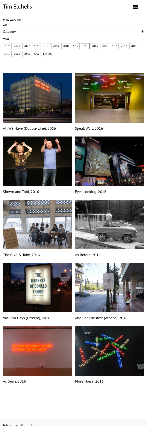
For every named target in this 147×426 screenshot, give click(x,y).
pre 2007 (48, 54)
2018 (66, 46)
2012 (124, 46)
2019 (56, 46)
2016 (85, 46)
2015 (95, 46)
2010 (7, 54)
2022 (27, 46)
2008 (27, 54)
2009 (17, 54)
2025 (7, 46)
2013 (114, 46)
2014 (105, 46)
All (5, 25)
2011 (134, 46)
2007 (36, 54)
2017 (75, 46)
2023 (17, 46)
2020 (46, 46)
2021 (36, 46)
